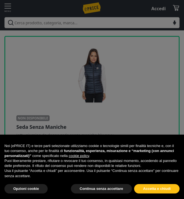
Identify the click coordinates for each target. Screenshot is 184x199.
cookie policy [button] (79, 156)
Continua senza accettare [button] (101, 189)
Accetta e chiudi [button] (157, 189)
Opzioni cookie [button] (26, 189)
